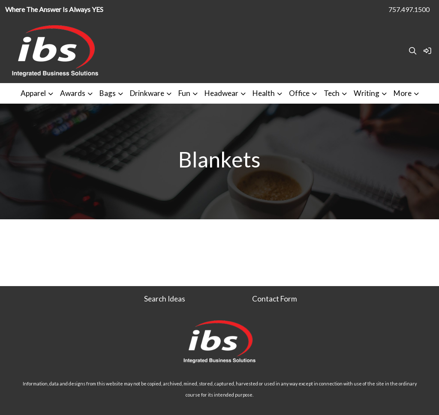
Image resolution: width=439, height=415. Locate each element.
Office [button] (299, 93)
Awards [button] (72, 93)
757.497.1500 (409, 9)
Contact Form (274, 298)
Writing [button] (366, 93)
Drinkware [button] (147, 93)
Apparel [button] (33, 93)
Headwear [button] (221, 93)
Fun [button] (184, 93)
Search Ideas (164, 298)
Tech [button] (332, 93)
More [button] (403, 93)
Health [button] (264, 93)
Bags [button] (107, 93)
